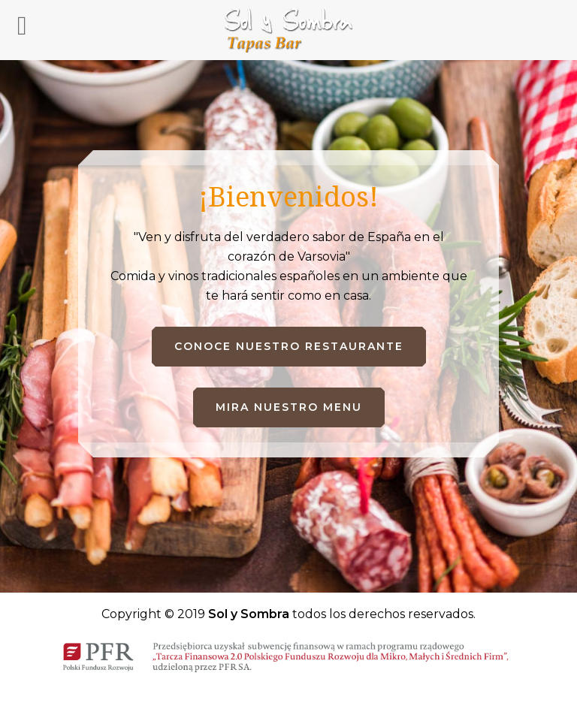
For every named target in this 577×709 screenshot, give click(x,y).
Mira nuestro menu (289, 407)
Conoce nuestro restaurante (288, 346)
